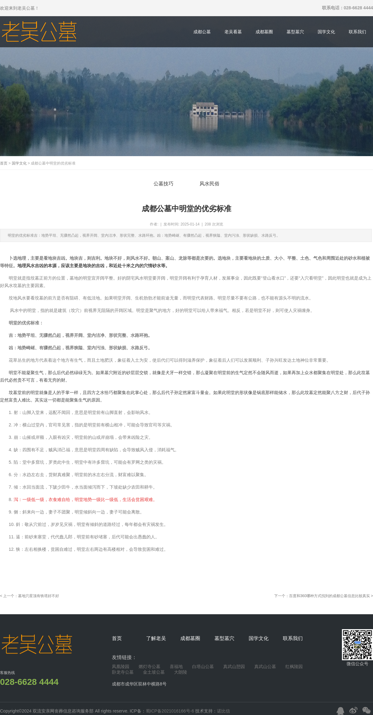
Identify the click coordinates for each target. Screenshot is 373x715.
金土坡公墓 (154, 672)
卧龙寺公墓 (123, 672)
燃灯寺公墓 (149, 666)
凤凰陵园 (120, 666)
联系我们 (357, 31)
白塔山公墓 (203, 666)
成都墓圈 (264, 31)
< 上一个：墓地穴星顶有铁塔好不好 (29, 596)
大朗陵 (180, 672)
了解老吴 (156, 638)
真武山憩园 (234, 666)
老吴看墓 (233, 31)
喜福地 (176, 666)
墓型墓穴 (295, 31)
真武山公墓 (265, 666)
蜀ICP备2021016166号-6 (171, 710)
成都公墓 (202, 31)
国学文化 (326, 31)
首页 (3, 163)
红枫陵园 (294, 666)
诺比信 (223, 710)
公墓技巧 (163, 183)
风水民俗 (209, 183)
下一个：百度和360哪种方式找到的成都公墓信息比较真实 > (323, 596)
